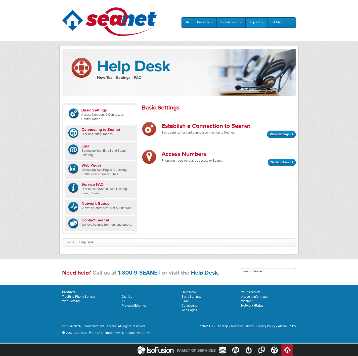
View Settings (281, 134)
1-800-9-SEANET (139, 273)
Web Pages (189, 310)
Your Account (231, 22)
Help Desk (204, 273)
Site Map (222, 326)
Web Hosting (71, 301)
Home (70, 242)
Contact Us (205, 326)
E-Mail (185, 301)
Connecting (189, 305)
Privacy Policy (265, 326)
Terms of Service (242, 326)
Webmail (247, 301)
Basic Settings (191, 296)
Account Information (255, 296)
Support (256, 22)
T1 (123, 301)
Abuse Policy (287, 326)
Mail (276, 22)
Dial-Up (127, 296)
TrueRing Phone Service (78, 296)
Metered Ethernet (134, 305)
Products (205, 22)
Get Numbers (281, 162)
